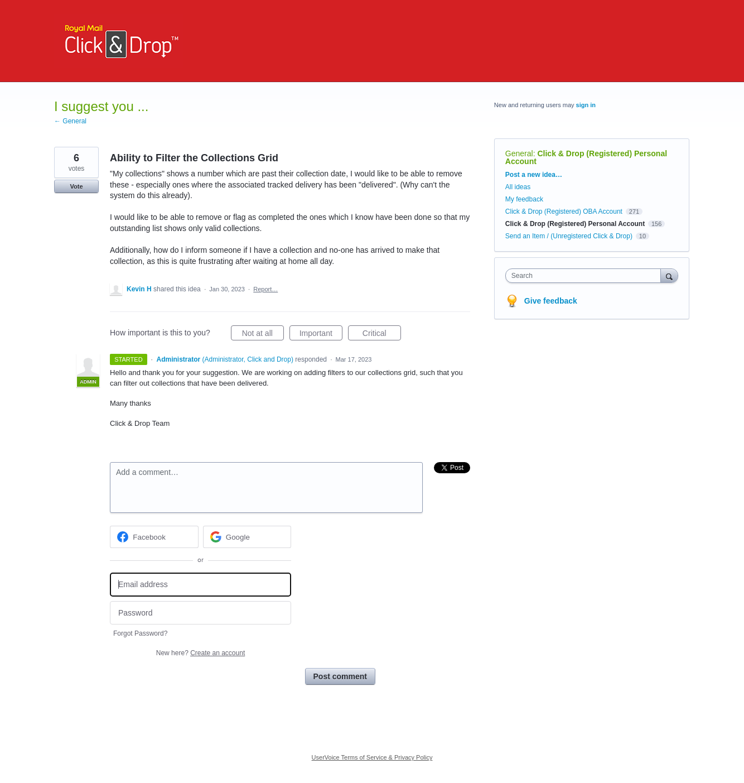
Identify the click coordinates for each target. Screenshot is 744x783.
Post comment (340, 676)
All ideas (517, 187)
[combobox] (586, 276)
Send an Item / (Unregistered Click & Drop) (568, 236)
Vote (76, 186)
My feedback (524, 199)
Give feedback (550, 300)
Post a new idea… (533, 175)
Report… (265, 289)
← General (70, 121)
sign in (586, 105)
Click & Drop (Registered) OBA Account (563, 211)
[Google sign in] (247, 537)
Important (320, 335)
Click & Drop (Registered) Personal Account (586, 157)
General (519, 153)
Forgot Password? (140, 633)
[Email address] (200, 585)
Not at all (263, 335)
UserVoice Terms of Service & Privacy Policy (372, 757)
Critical (382, 335)
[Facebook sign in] (154, 537)
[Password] (200, 613)
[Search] (669, 275)
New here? (200, 653)
